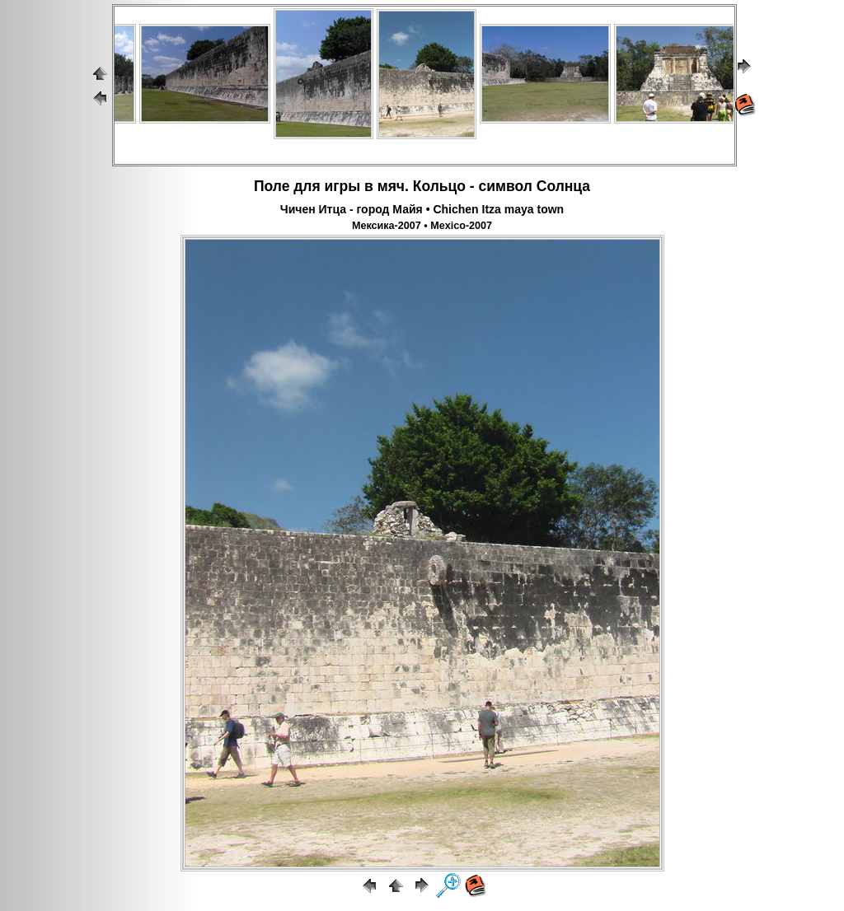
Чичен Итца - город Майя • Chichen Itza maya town (422, 209)
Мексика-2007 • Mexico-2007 (422, 225)
